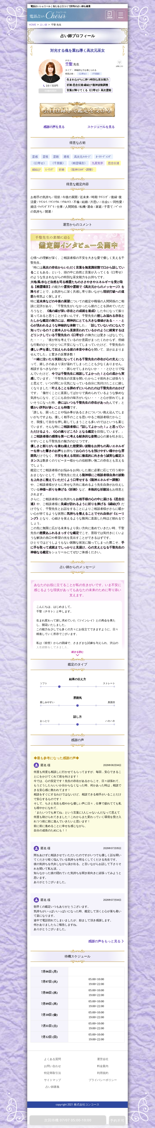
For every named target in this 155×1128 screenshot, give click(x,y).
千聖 (68, 64)
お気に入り (119, 66)
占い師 (43, 24)
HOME (32, 24)
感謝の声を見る (54, 127)
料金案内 (102, 1066)
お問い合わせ (52, 1066)
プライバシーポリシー (103, 1080)
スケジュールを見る (101, 127)
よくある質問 (52, 1059)
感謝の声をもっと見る (104, 941)
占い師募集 (52, 1087)
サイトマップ (52, 1080)
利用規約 (102, 1073)
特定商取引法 (52, 1073)
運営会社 (102, 1059)
